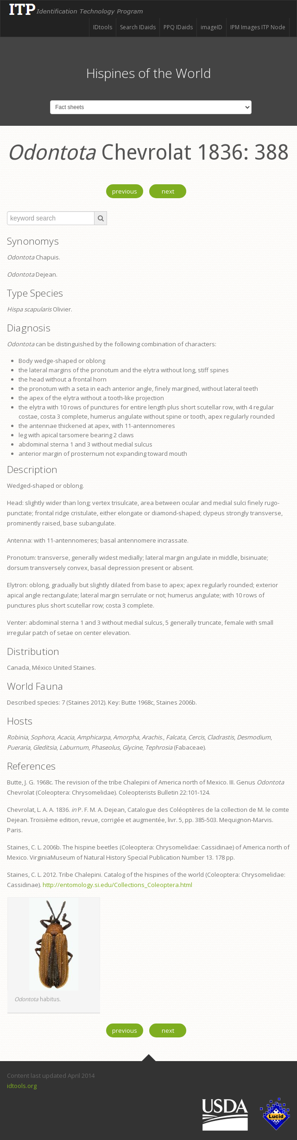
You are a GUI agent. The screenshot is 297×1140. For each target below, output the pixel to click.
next (168, 191)
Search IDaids (138, 27)
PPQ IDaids (178, 27)
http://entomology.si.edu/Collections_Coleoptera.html (117, 885)
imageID (211, 27)
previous (124, 191)
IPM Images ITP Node (257, 27)
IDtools (102, 27)
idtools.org (22, 1086)
